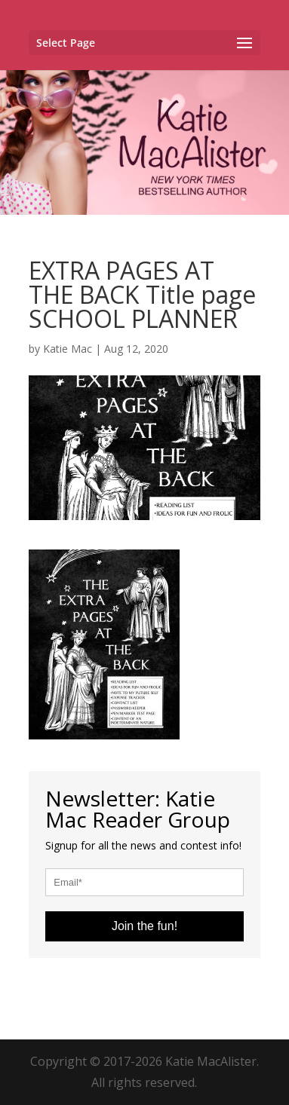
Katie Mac (67, 348)
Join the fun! (144, 926)
